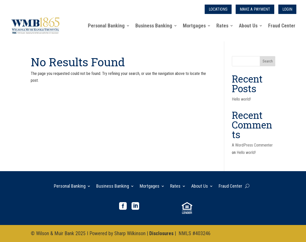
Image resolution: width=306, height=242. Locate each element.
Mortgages (194, 26)
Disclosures (161, 233)
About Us (248, 26)
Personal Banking (106, 26)
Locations (218, 9)
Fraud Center (281, 26)
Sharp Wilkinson (130, 233)
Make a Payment (255, 9)
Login (287, 9)
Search (268, 61)
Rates (222, 26)
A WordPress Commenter (252, 145)
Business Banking (153, 26)
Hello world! (241, 99)
